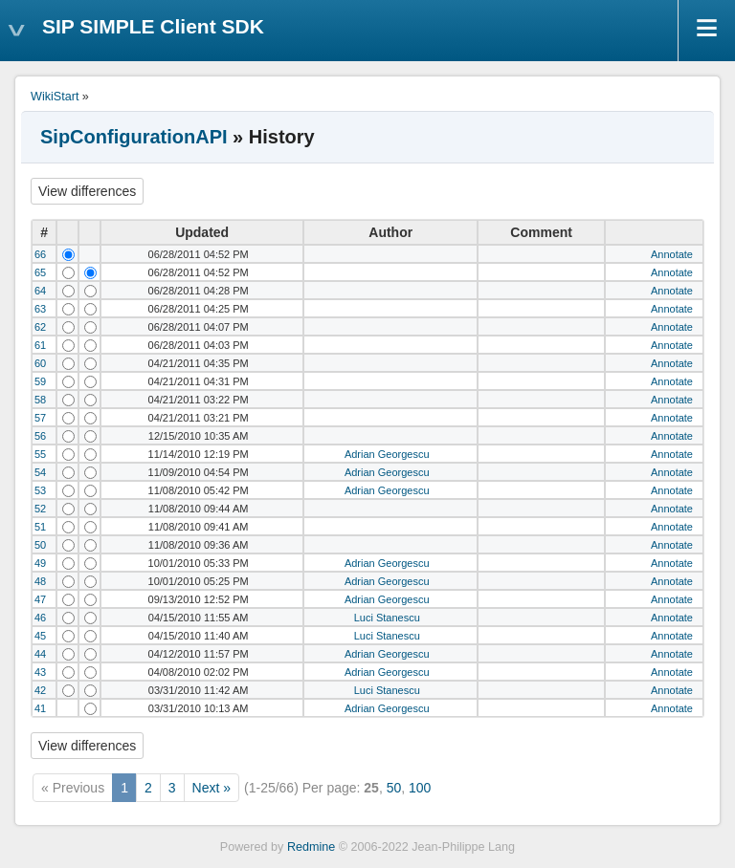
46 (40, 617)
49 (40, 563)
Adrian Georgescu (387, 454)
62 (40, 327)
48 (40, 581)
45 (40, 635)
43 (40, 672)
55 (40, 454)
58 (40, 399)
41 (40, 708)
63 (40, 309)
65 (40, 272)
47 (40, 599)
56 (40, 436)
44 (40, 654)
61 (40, 345)
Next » (211, 787)
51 (40, 526)
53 (40, 490)
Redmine (311, 847)
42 (40, 690)
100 (420, 787)
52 (40, 508)
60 (40, 363)
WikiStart (54, 96)
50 (40, 545)
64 (40, 290)
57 (40, 417)
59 (40, 381)
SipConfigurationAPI (134, 136)
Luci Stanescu (387, 617)
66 (40, 254)
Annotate (672, 254)
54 (40, 472)
